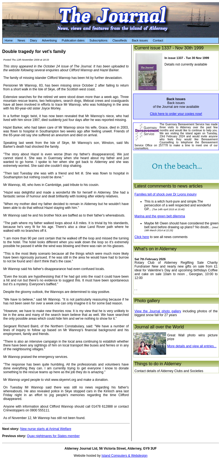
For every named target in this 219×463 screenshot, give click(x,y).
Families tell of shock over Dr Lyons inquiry (165, 194)
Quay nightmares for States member (53, 436)
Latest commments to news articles (168, 186)
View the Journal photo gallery (157, 311)
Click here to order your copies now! (176, 114)
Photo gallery (147, 300)
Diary (33, 40)
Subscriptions (98, 40)
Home (9, 40)
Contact (158, 40)
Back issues (140, 40)
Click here (141, 237)
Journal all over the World (159, 327)
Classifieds (119, 40)
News (21, 40)
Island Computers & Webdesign (124, 456)
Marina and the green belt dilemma (159, 216)
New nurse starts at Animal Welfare (45, 429)
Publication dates (73, 40)
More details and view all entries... (192, 346)
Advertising (49, 40)
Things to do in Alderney (157, 363)
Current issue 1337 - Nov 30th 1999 (168, 48)
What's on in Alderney (155, 249)
